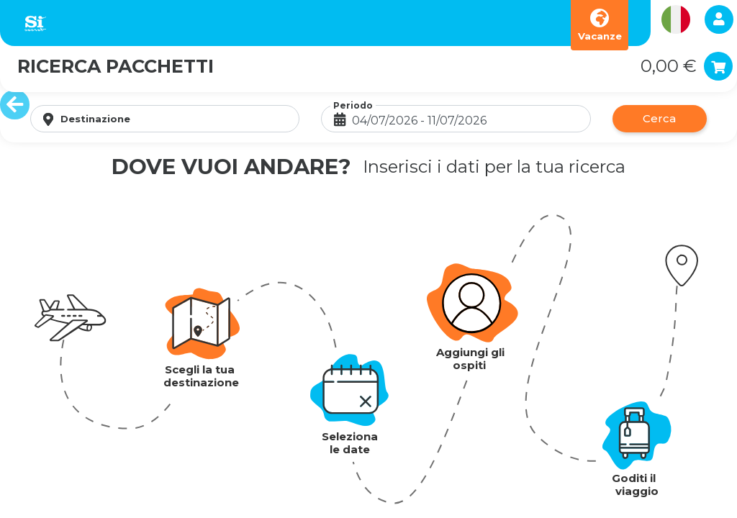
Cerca (659, 118)
